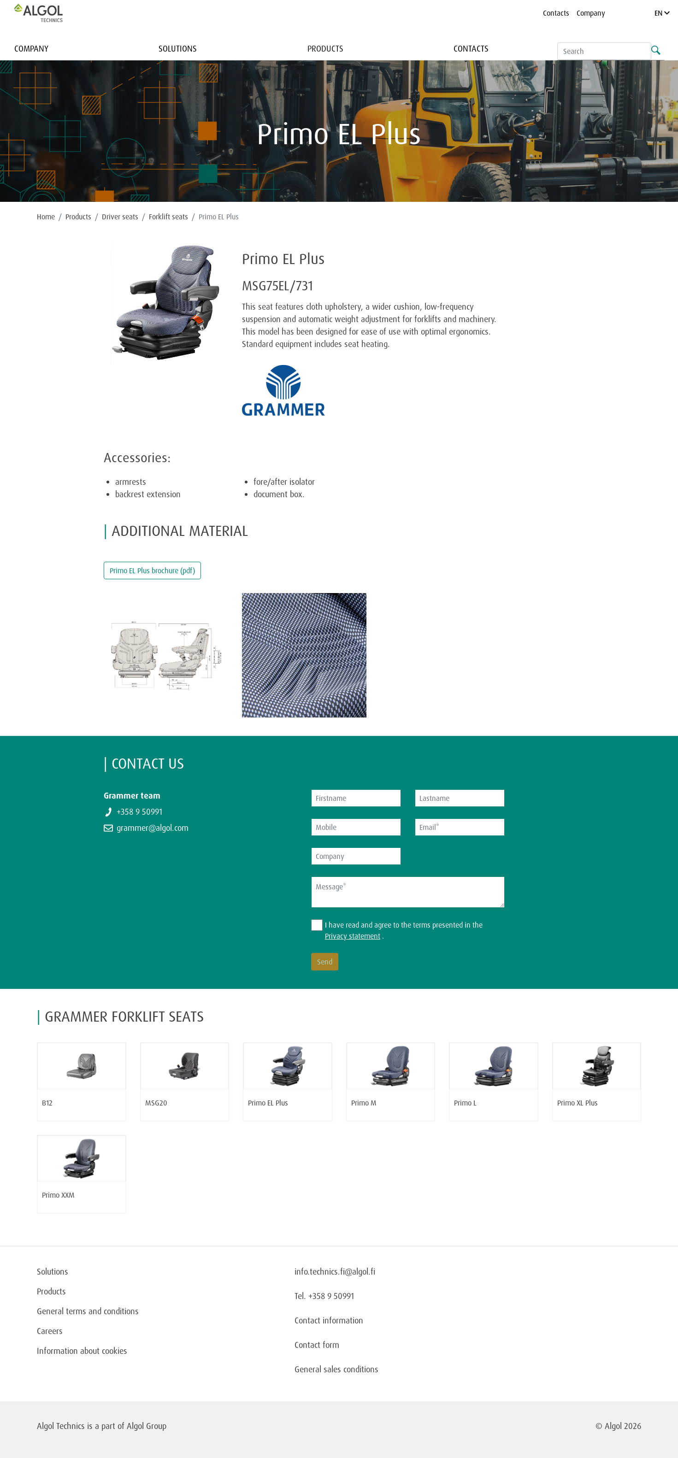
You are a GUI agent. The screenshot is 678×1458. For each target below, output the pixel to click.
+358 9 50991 (139, 811)
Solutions (178, 48)
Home (46, 216)
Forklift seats (168, 216)
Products (325, 48)
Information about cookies (82, 1351)
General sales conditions (336, 1369)
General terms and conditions (88, 1311)
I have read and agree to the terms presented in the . (404, 930)
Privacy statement (352, 936)
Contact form (317, 1345)
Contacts (556, 13)
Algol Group (146, 1426)
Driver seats (120, 216)
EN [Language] (662, 13)
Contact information (329, 1320)
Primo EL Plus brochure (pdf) (152, 570)
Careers (50, 1331)
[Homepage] (48, 13)
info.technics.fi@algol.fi (335, 1271)
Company (591, 13)
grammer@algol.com (153, 828)
